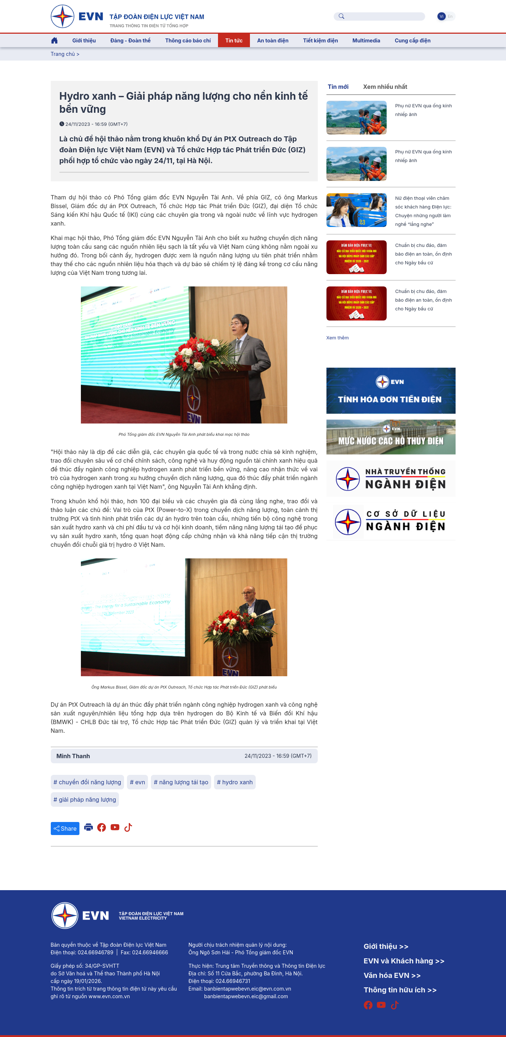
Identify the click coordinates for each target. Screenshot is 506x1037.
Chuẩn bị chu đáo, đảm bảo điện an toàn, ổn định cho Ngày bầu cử (423, 253)
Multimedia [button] (366, 40)
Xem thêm (337, 337)
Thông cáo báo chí (188, 40)
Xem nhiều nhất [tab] (385, 86)
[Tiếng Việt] (127, 15)
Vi (441, 16)
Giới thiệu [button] (84, 40)
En (450, 16)
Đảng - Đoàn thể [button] (130, 40)
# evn (137, 782)
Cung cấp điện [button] (413, 40)
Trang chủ (63, 54)
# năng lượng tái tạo (181, 782)
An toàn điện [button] (273, 40)
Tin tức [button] (234, 40)
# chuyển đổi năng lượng (88, 782)
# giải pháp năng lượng (85, 799)
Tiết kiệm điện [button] (320, 40)
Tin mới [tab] (338, 86)
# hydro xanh (235, 782)
